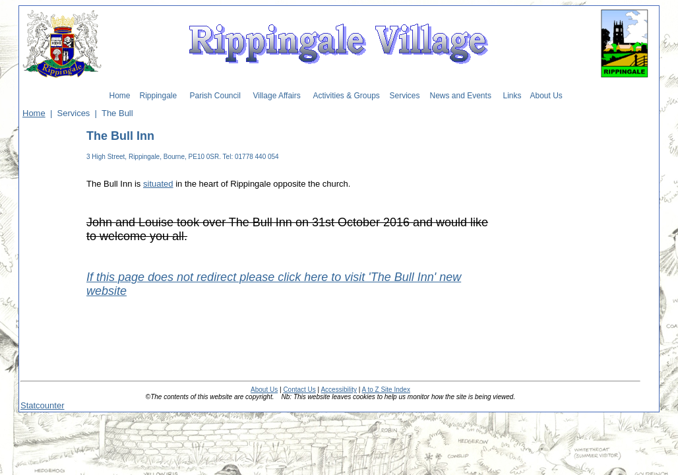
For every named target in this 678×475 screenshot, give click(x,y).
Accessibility (338, 389)
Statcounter (42, 405)
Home (34, 113)
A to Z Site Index (386, 389)
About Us (264, 389)
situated (158, 184)
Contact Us (299, 389)
